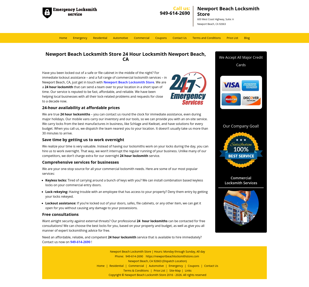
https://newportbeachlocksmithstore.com (172, 256)
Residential (100, 38)
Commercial (141, 38)
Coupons (161, 38)
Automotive (120, 38)
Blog (247, 38)
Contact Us (180, 38)
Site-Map (175, 270)
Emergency (80, 38)
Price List (232, 38)
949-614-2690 (175, 13)
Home (63, 38)
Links (188, 270)
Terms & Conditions (136, 270)
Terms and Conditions (207, 38)
